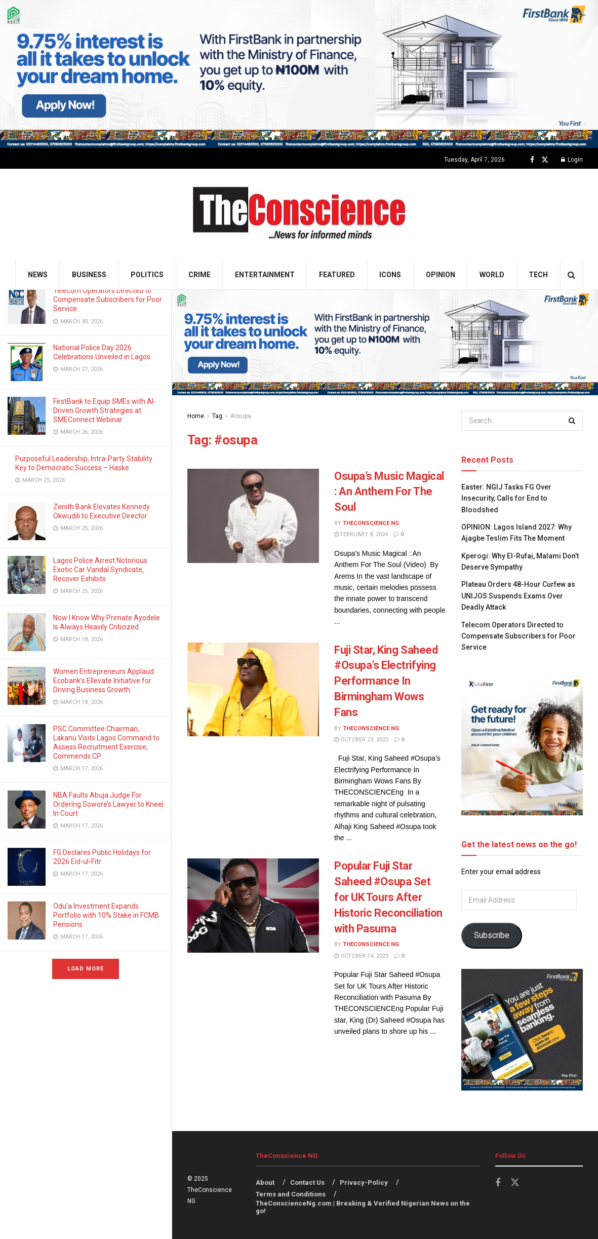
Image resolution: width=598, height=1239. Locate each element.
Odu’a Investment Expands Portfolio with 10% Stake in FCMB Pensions (106, 915)
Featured (337, 275)
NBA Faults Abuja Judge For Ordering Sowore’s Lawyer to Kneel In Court (108, 804)
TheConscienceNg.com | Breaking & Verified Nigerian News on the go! (363, 1207)
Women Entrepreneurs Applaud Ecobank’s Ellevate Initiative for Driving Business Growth (103, 680)
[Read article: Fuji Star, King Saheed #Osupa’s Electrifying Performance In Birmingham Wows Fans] (253, 690)
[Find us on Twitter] (544, 160)
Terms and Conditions (291, 1194)
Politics (147, 275)
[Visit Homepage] (299, 214)
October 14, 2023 (361, 956)
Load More (85, 968)
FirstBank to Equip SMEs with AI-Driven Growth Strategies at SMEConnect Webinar (104, 410)
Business (89, 275)
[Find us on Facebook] (532, 160)
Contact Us (307, 1182)
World (492, 275)
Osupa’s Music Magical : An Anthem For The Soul (389, 492)
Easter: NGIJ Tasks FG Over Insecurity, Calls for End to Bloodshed (506, 498)
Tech (538, 275)
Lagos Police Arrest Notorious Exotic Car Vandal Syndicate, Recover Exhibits (100, 569)
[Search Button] (571, 274)
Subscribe (491, 935)
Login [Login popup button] (572, 159)
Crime (199, 275)
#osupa (240, 416)
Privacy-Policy (364, 1182)
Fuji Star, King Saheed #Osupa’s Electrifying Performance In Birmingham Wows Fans (385, 681)
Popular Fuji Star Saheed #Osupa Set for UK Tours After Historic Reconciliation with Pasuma (388, 896)
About (265, 1182)
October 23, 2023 (361, 739)
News (38, 275)
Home (195, 416)
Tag (217, 416)
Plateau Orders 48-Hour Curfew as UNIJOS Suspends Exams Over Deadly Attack (518, 595)
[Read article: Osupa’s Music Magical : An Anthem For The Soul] (253, 516)
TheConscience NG (371, 523)
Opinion (440, 275)
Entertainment (265, 275)
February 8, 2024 (361, 534)
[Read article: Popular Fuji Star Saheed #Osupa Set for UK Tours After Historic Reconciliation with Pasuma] (253, 905)
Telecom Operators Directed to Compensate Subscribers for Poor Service (107, 299)
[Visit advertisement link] (299, 74)
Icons (390, 275)
